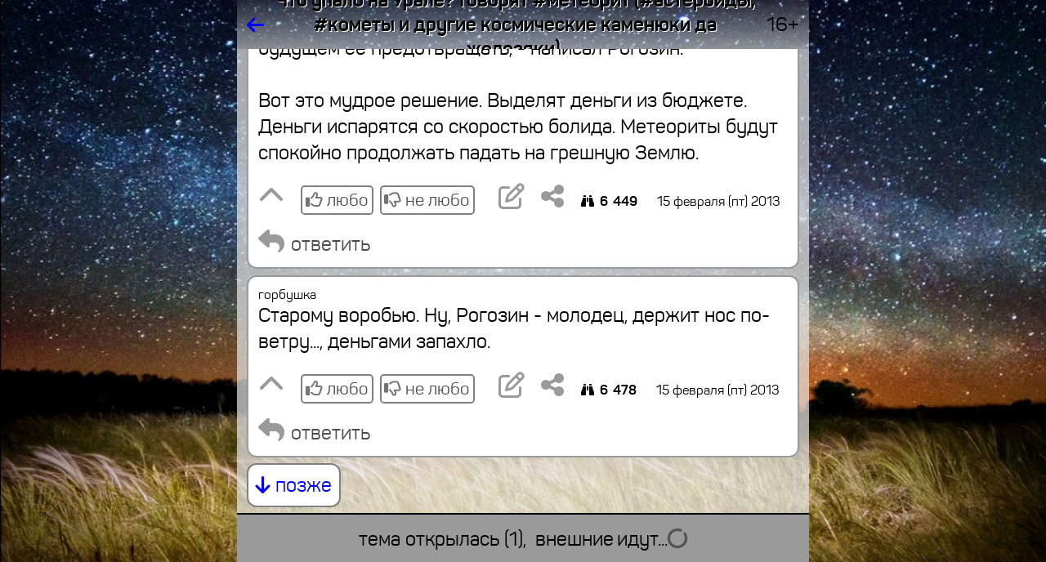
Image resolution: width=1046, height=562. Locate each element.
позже (294, 485)
